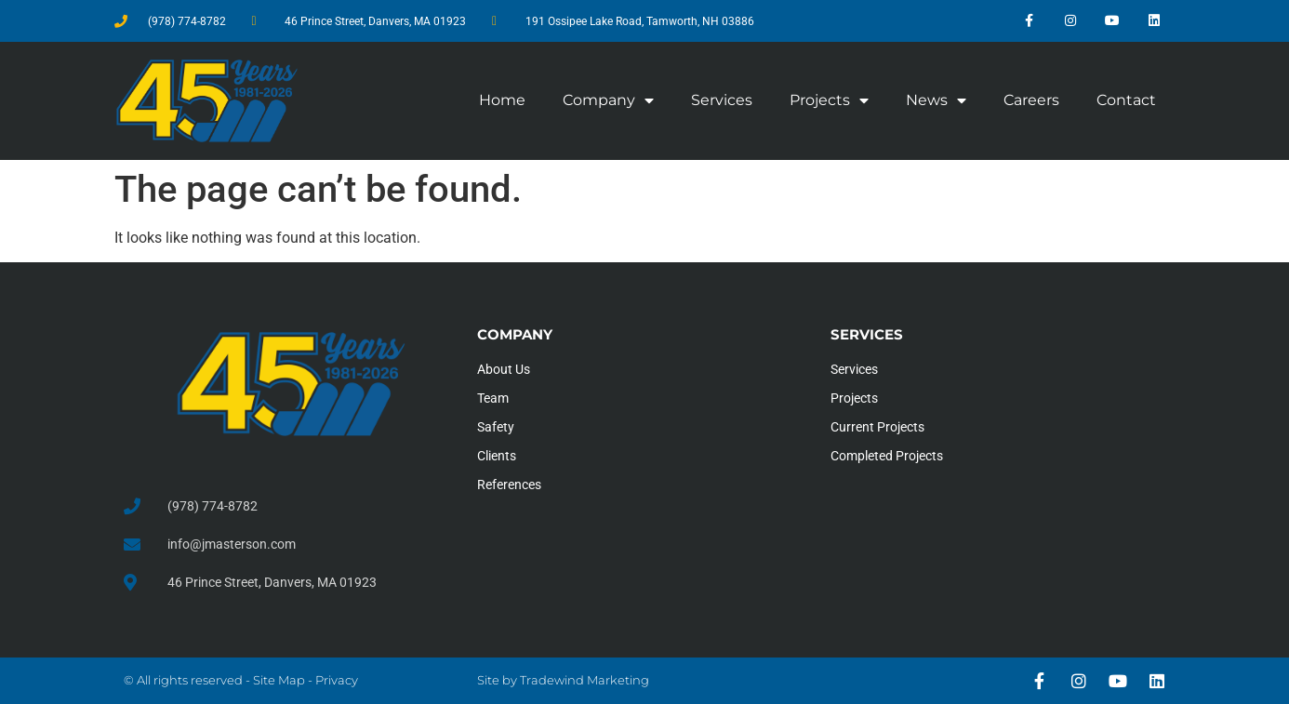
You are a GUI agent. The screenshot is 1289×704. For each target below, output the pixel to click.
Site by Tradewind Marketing (563, 679)
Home (502, 100)
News (936, 100)
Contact (1126, 100)
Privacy (336, 679)
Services (721, 100)
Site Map (279, 679)
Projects (829, 100)
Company (608, 100)
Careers (1031, 100)
